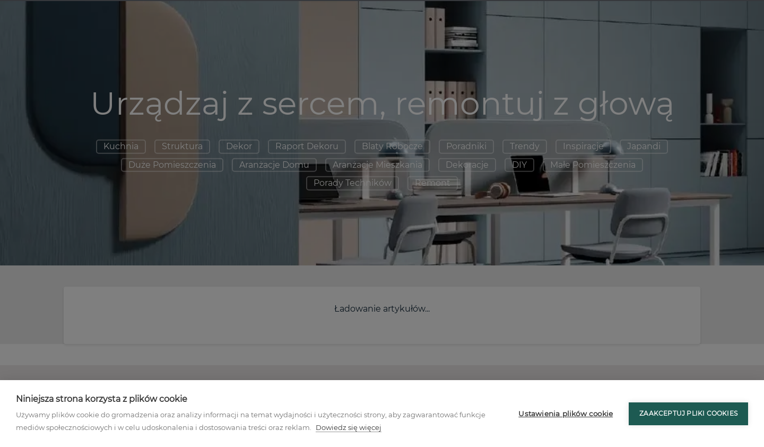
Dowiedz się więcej (348, 427)
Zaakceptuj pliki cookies (688, 413)
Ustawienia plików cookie (565, 413)
